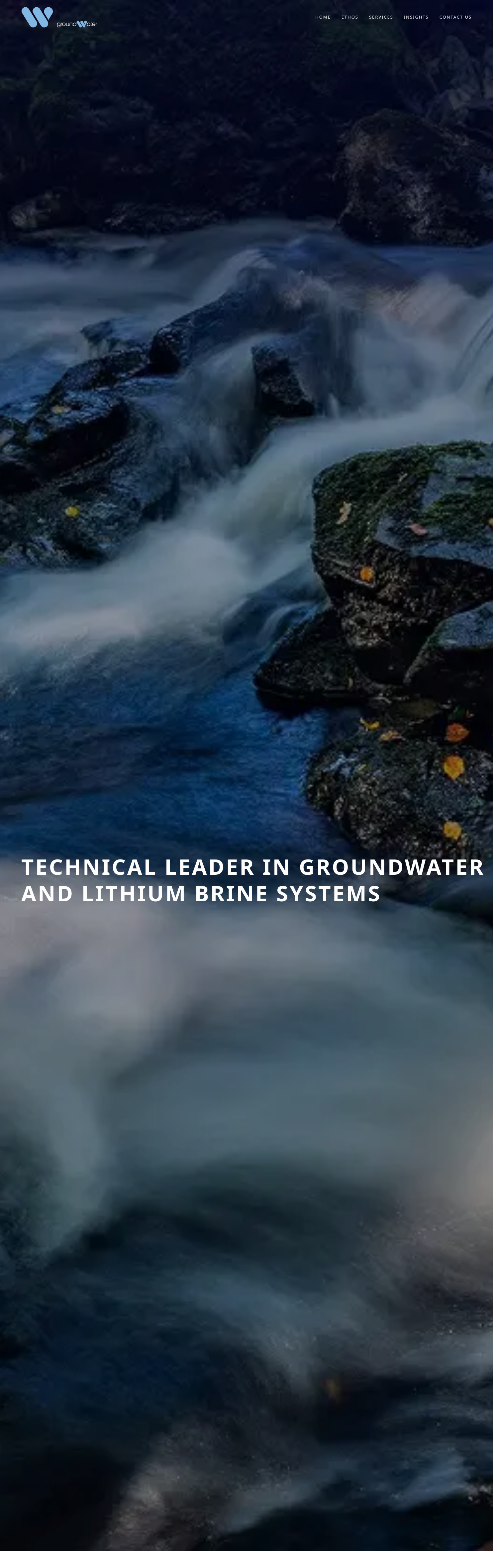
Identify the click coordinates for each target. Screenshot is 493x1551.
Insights (416, 17)
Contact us (456, 17)
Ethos (350, 17)
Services (381, 17)
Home (323, 17)
